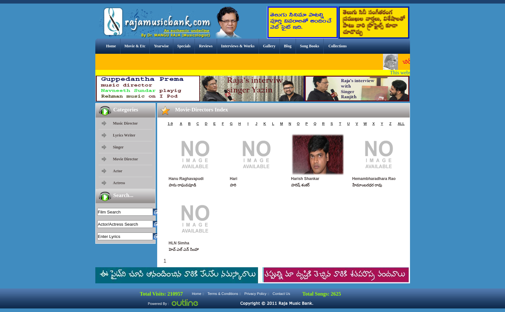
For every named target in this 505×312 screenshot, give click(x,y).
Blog (287, 46)
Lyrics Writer (124, 135)
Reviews (206, 46)
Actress (119, 183)
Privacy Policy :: (257, 294)
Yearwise (161, 46)
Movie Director (125, 159)
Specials (183, 46)
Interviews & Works (237, 46)
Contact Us (281, 294)
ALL (401, 124)
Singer (118, 147)
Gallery (269, 46)
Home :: (198, 294)
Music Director (125, 123)
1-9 (170, 124)
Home (111, 46)
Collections (338, 46)
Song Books (309, 46)
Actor (117, 171)
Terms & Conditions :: (224, 294)
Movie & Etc (134, 46)
